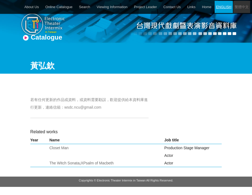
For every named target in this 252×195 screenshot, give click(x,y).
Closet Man (58, 148)
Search (84, 7)
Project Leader (145, 7)
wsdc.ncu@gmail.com (82, 107)
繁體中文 (242, 7)
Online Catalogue (58, 7)
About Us (31, 7)
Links (191, 7)
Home (206, 7)
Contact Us (172, 7)
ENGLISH (223, 7)
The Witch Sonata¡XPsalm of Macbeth (81, 163)
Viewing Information (112, 7)
